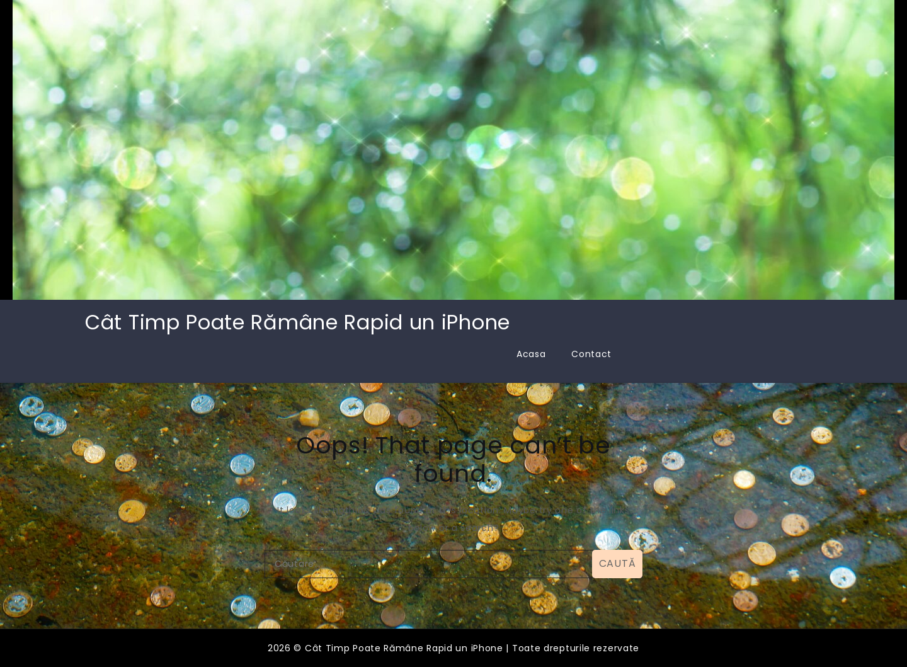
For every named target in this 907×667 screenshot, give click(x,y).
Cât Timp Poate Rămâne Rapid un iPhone (297, 322)
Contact (591, 354)
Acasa (531, 354)
